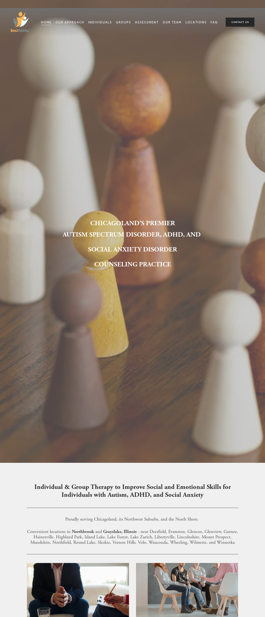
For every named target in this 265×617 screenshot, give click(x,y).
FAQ (214, 22)
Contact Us (240, 22)
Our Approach (69, 22)
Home (46, 22)
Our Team (172, 22)
